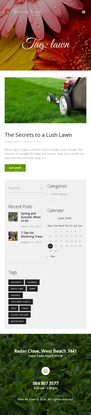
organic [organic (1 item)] (15, 295)
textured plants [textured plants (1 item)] (20, 301)
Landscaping (13, 141)
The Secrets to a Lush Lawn (39, 135)
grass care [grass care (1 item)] (17, 288)
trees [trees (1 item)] (25, 308)
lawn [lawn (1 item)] (32, 288)
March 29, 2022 (31, 226)
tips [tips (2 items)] (13, 308)
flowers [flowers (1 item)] (32, 282)
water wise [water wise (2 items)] (17, 321)
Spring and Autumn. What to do (30, 217)
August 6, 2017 (32, 141)
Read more (15, 168)
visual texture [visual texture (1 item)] (19, 315)
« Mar (52, 256)
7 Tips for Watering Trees (32, 234)
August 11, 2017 (31, 242)
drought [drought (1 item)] (16, 282)
